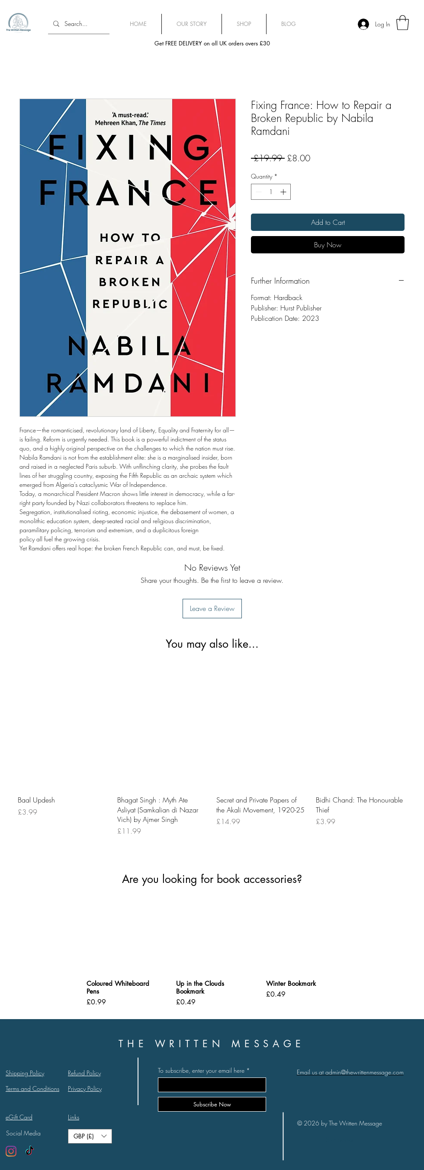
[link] (402, 22)
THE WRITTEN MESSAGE (212, 1044)
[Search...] (77, 24)
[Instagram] (11, 1151)
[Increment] (284, 191)
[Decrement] (257, 191)
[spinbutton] (271, 191)
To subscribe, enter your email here (201, 1071)
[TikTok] (29, 1151)
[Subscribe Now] (212, 1104)
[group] (212, 759)
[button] (90, 1136)
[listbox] (90, 1136)
